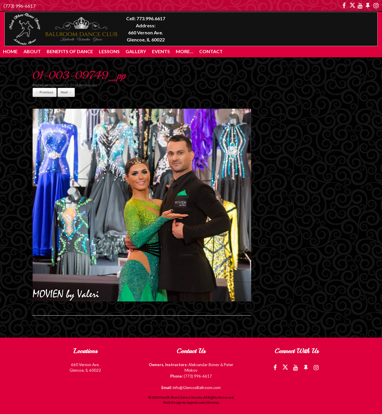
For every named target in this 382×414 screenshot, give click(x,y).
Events (161, 51)
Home (10, 51)
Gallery (136, 51)
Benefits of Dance (70, 51)
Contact (211, 51)
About (32, 51)
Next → (66, 92)
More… (184, 51)
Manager (90, 85)
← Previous (44, 92)
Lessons (109, 51)
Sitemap (213, 402)
